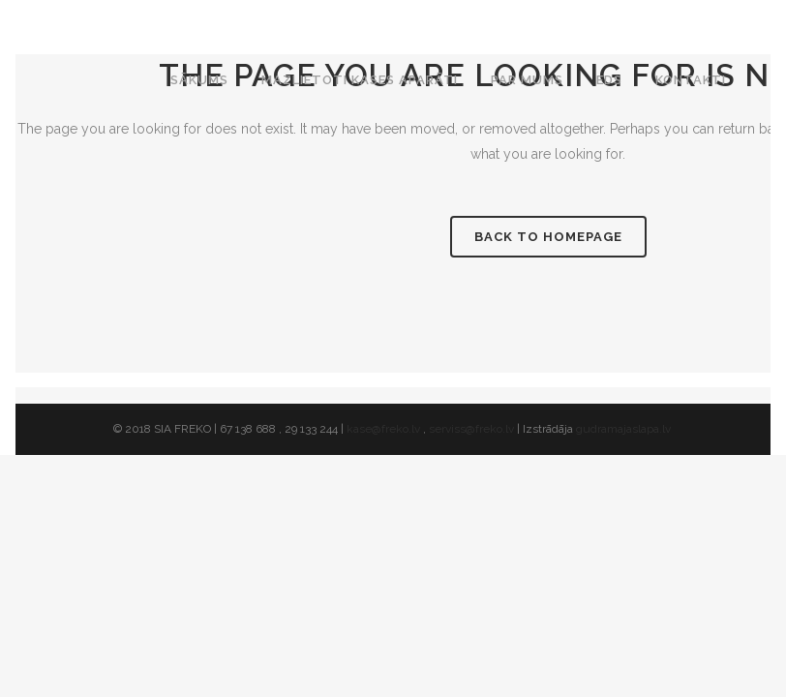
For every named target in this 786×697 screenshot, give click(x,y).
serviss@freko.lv (471, 429)
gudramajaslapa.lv (625, 429)
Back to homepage (548, 236)
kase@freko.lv (383, 429)
